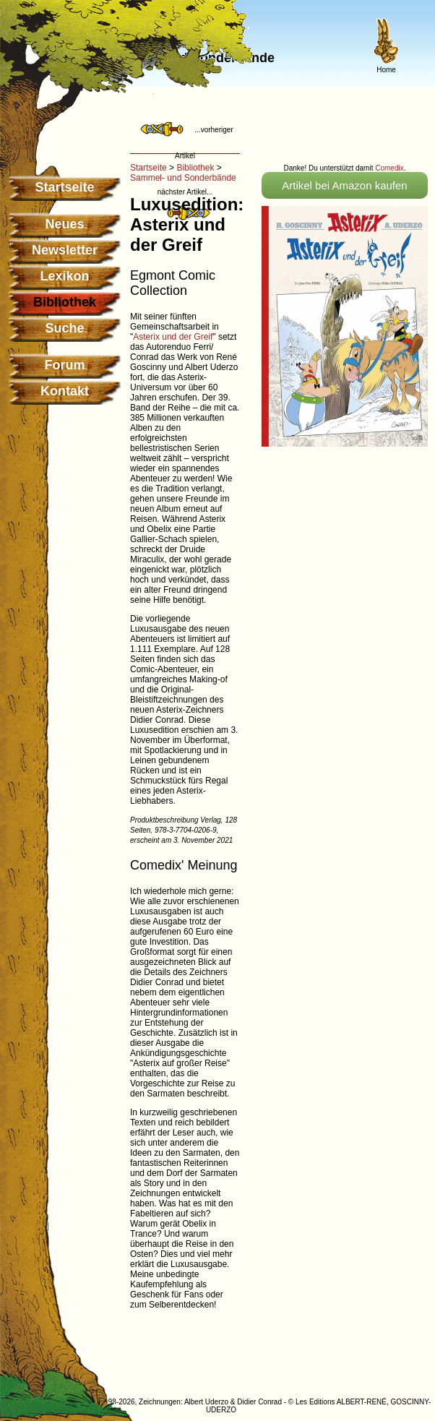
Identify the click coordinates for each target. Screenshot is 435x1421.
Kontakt (64, 391)
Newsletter (65, 250)
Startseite (64, 187)
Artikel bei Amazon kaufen (344, 185)
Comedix (389, 168)
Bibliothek (195, 168)
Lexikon (64, 276)
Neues (64, 224)
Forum (65, 365)
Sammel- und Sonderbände (183, 178)
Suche (64, 328)
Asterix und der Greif (172, 337)
